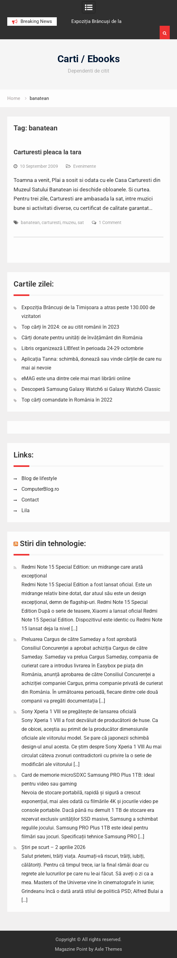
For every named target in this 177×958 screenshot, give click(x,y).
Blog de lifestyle (39, 478)
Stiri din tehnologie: (53, 543)
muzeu (69, 222)
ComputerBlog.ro (40, 489)
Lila (25, 510)
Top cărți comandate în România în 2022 (66, 400)
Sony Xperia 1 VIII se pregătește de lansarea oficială (78, 711)
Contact (30, 500)
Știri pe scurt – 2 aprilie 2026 (53, 847)
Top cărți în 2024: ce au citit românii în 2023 (70, 327)
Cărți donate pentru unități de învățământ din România (82, 338)
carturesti (51, 222)
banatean (30, 222)
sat (81, 222)
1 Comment (110, 222)
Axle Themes (108, 949)
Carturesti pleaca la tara (47, 152)
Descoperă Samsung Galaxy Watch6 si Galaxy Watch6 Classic (90, 389)
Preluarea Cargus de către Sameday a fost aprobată (79, 639)
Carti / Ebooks (88, 59)
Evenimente (84, 166)
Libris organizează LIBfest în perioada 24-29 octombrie (82, 348)
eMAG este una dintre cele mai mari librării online (75, 378)
